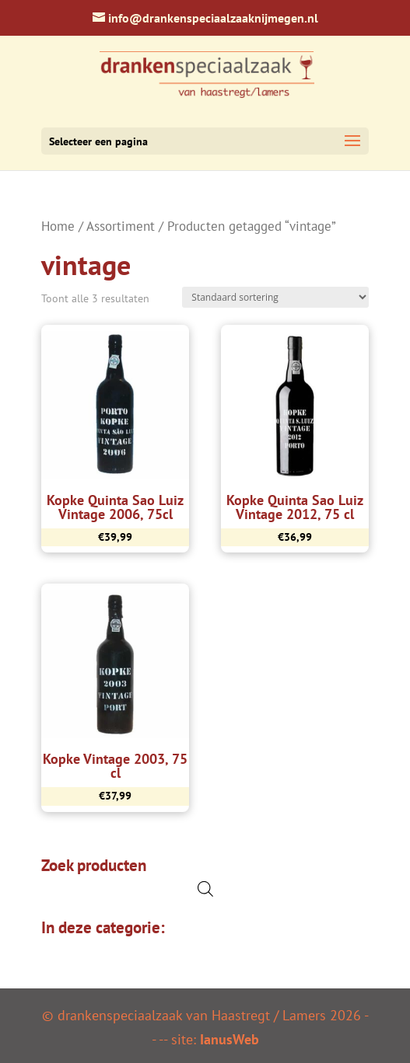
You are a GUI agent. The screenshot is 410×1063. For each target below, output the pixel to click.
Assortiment (120, 226)
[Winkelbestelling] (275, 297)
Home (58, 226)
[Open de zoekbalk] (205, 888)
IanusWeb (229, 1039)
